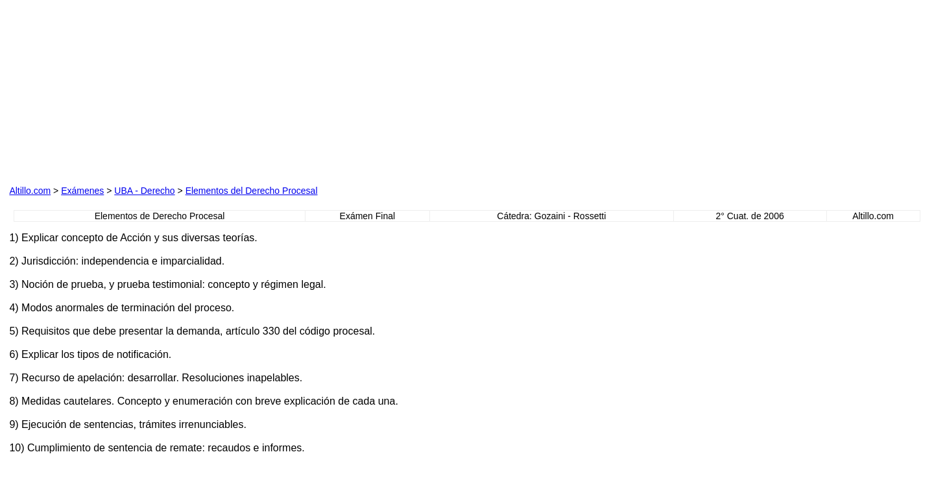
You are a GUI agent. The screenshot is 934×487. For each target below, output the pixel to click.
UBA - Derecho (144, 190)
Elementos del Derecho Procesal (252, 190)
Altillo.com (30, 190)
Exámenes (82, 190)
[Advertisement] (323, 90)
